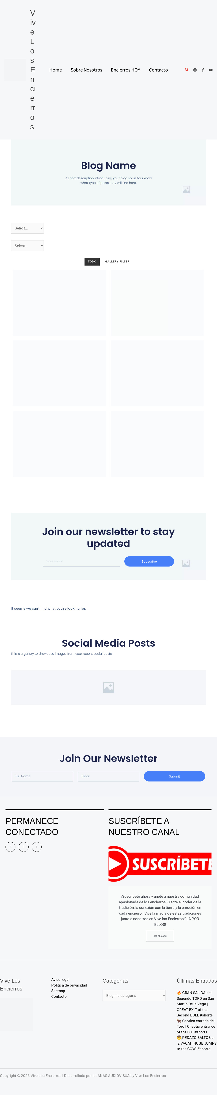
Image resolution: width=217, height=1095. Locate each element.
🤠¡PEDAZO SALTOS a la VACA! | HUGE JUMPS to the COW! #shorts (197, 1043)
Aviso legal (60, 979)
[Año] (27, 228)
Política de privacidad (69, 985)
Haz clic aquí (160, 936)
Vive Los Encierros (33, 70)
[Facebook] (203, 70)
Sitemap (58, 991)
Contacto (59, 996)
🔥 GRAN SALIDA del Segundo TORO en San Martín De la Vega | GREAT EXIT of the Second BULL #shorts (195, 1003)
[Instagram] (195, 70)
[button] (187, 70)
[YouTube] (211, 70)
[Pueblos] (27, 245)
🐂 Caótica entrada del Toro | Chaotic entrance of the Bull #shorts (196, 1026)
